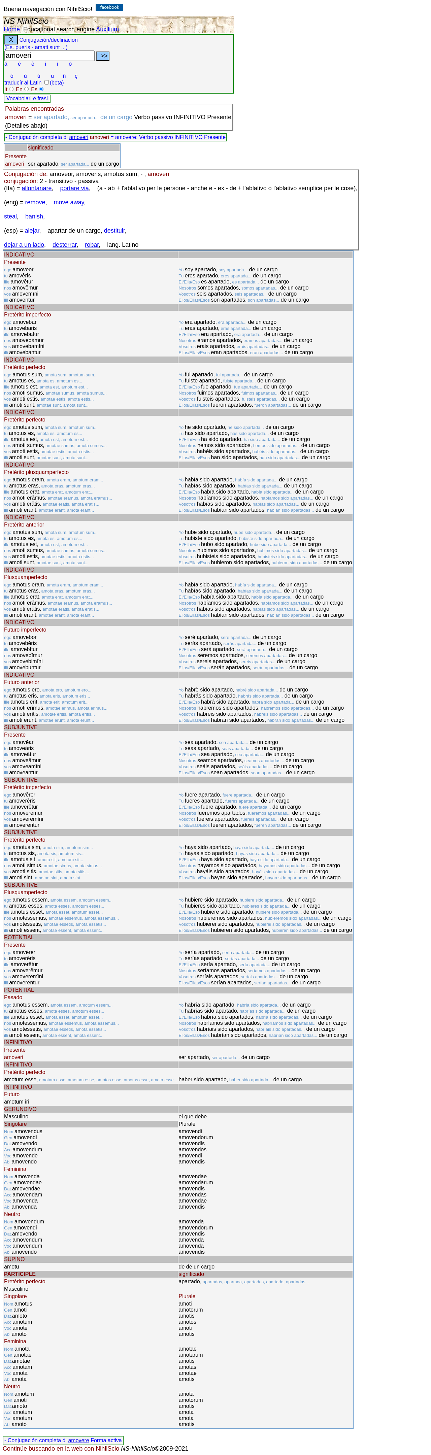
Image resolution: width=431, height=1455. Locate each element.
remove (35, 202)
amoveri (78, 137)
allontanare (37, 188)
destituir (114, 230)
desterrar (64, 244)
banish (34, 216)
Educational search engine (59, 29)
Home (12, 29)
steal (10, 216)
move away (69, 202)
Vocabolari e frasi (27, 98)
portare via (74, 188)
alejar (32, 230)
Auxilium (107, 29)
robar (92, 244)
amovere (78, 1440)
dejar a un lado (24, 244)
